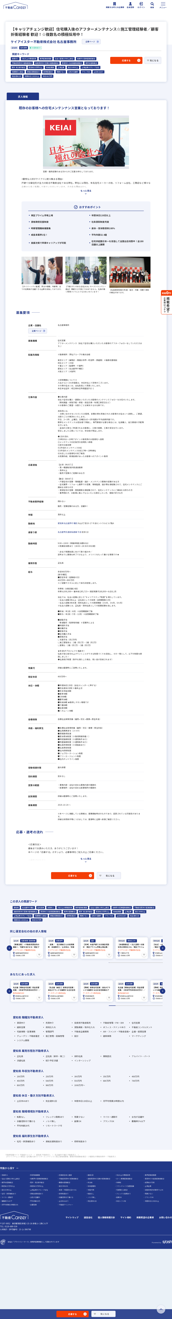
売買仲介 (50, 1022)
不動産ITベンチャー (66, 1204)
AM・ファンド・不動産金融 (116, 1031)
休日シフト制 (121, 1200)
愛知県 (61, 523)
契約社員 (78, 1055)
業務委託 (107, 1055)
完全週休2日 (16, 76)
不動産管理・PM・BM (113, 1022)
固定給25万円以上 (35, 67)
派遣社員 (21, 1060)
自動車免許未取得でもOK (154, 1189)
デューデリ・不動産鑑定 (28, 1035)
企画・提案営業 (139, 1031)
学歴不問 (91, 1189)
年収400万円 (47, 76)
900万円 (49, 1084)
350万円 (106, 1075)
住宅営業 (40, 907)
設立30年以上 (73, 67)
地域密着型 (50, 67)
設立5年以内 (63, 1185)
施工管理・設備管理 (55, 1035)
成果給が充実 (150, 1182)
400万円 (135, 1075)
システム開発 (23, 1039)
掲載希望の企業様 (145, 1216)
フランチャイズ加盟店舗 (125, 1185)
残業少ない (61, 72)
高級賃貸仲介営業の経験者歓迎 (46, 63)
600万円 (106, 1080)
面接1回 (90, 1174)
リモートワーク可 (54, 1125)
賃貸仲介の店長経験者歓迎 (72, 63)
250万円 (49, 1075)
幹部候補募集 (35, 1174)
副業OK (77, 1120)
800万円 (20, 1084)
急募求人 (15, 59)
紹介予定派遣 (52, 1060)
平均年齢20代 (23, 1125)
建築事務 (107, 1035)
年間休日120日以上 (32, 76)
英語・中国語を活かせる (68, 1189)
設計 (76, 1035)
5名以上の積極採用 (29, 59)
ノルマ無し (51, 1120)
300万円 (78, 1075)
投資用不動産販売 (82, 1022)
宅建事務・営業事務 (26, 1031)
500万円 (49, 1080)
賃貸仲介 (21, 1022)
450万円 (20, 1080)
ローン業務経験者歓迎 (124, 1178)
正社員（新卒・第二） (56, 1055)
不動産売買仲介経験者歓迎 (22, 63)
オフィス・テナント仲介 (114, 1026)
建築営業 (21, 1026)
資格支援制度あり (33, 72)
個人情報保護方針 (106, 1216)
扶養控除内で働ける (26, 1120)
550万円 (78, 1080)
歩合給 (90, 1182)
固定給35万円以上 (36, 1185)
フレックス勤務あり (55, 1116)
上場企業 (61, 67)
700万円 (135, 1080)
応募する (126, 60)
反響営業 (33, 1204)
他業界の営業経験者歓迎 (86, 59)
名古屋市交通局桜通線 (67, 532)
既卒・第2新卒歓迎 (18, 67)
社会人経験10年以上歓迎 (64, 59)
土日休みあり (98, 72)
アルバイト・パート (141, 1055)
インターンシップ (82, 1060)
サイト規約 (125, 1216)
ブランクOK (86, 72)
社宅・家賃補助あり (26, 1140)
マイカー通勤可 (110, 1116)
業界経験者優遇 (45, 59)
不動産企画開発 (81, 1031)
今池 (79, 532)
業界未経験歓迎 (91, 63)
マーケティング (139, 1035)
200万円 (20, 1075)
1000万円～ (79, 1084)
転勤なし (21, 1116)
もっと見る (85, 190)
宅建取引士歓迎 (18, 72)
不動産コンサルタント (142, 1026)
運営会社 (88, 1216)
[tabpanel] (27, 948)
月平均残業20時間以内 (113, 1100)
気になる (154, 60)
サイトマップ (72, 1216)
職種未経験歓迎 (64, 1182)
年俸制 (118, 1182)
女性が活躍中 (73, 72)
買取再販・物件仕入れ (84, 1026)
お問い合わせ (165, 1216)
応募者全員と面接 (65, 1174)
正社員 (20, 1055)
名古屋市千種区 (70, 523)
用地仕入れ (51, 1026)
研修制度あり (48, 72)
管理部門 (50, 1031)
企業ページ (90, 41)
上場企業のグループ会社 (90, 67)
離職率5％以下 (138, 1120)
